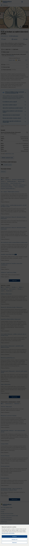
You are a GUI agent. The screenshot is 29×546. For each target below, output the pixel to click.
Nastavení (14, 542)
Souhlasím (14, 536)
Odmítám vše (14, 539)
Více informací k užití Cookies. (8, 533)
